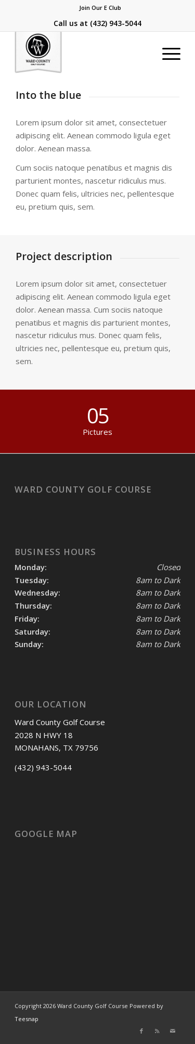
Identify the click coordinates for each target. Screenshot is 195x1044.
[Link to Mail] (172, 1031)
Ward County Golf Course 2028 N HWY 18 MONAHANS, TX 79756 (60, 735)
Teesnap (26, 1019)
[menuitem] (100, 7)
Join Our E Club (100, 7)
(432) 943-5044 (115, 23)
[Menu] (166, 52)
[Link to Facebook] (141, 1031)
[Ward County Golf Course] (81, 52)
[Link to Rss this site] (157, 1031)
